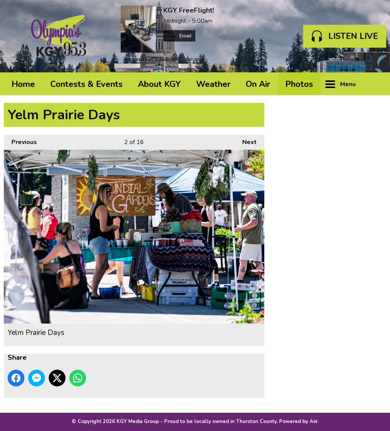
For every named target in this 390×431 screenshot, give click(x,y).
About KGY (159, 84)
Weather (213, 84)
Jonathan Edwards (154, 59)
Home (23, 84)
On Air (258, 84)
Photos (299, 84)
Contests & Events (86, 84)
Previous (20, 140)
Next (246, 140)
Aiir (314, 421)
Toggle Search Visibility (374, 83)
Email (179, 36)
